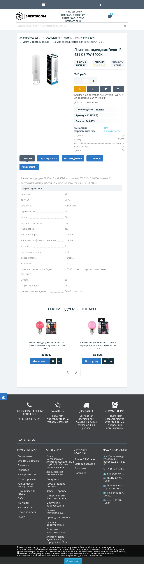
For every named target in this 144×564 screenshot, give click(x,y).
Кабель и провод (56, 491)
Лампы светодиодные (54, 511)
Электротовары (28, 37)
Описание (27, 158)
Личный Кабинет (85, 459)
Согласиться (73, 560)
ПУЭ (20, 498)
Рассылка (80, 473)
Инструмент (53, 479)
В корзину (40, 361)
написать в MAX (74, 18)
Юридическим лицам (26, 492)
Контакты (23, 503)
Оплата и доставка (29, 460)
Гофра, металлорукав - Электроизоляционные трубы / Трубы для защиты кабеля (60, 462)
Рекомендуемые (73, 158)
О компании (25, 456)
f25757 (92, 115)
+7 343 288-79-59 (114, 469)
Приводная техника (58, 517)
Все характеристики (113, 129)
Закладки (80, 468)
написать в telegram (73, 14)
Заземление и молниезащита (55, 473)
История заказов (85, 464)
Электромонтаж (27, 474)
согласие (107, 551)
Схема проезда (27, 479)
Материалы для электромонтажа (56, 497)
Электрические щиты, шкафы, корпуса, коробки (56, 539)
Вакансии (23, 465)
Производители (27, 512)
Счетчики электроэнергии (55, 531)
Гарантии (23, 470)
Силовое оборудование (55, 523)
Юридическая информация (26, 485)
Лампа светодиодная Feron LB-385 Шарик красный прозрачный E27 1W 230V (46, 345)
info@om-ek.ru (73, 21)
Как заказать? (29, 166)
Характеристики (48, 158)
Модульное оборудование (55, 504)
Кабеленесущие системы (55, 485)
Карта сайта (25, 507)
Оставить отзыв (117, 63)
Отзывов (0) (95, 158)
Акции (21, 516)
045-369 (92, 121)
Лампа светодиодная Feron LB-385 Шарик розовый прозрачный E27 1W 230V (98, 345)
